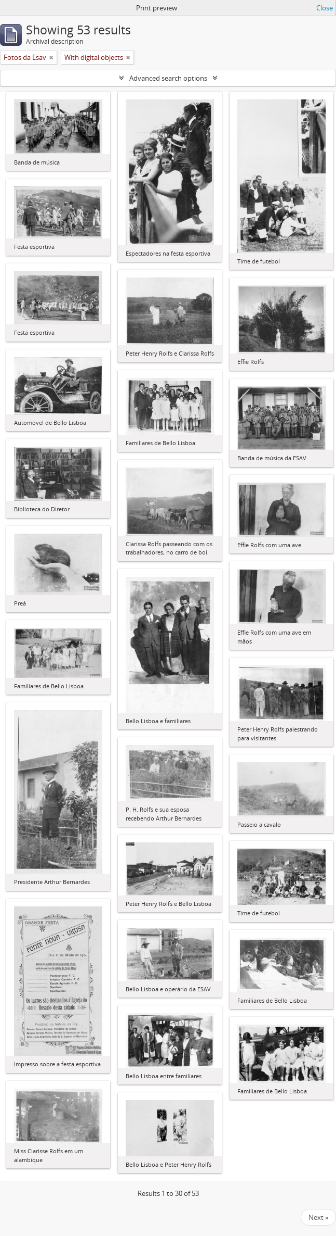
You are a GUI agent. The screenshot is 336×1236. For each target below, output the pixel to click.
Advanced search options (168, 78)
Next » (318, 1217)
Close (324, 7)
